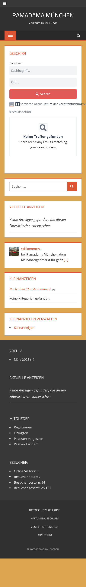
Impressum (44, 535)
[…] (66, 260)
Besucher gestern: (27, 482)
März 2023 (22, 359)
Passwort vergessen (28, 438)
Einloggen (21, 433)
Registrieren (23, 427)
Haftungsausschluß (45, 518)
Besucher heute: (26, 477)
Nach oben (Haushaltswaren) (30, 289)
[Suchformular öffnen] (79, 36)
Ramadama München (43, 15)
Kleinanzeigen (24, 327)
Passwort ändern (26, 444)
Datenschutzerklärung (44, 510)
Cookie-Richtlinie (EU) (44, 527)
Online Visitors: (25, 471)
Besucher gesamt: (27, 488)
